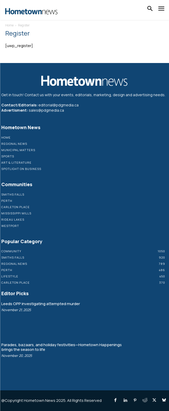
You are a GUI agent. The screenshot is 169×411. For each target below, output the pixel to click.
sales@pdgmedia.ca (46, 110)
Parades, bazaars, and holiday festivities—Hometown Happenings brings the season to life (61, 347)
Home (9, 25)
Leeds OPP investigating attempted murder (40, 303)
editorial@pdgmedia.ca (58, 104)
